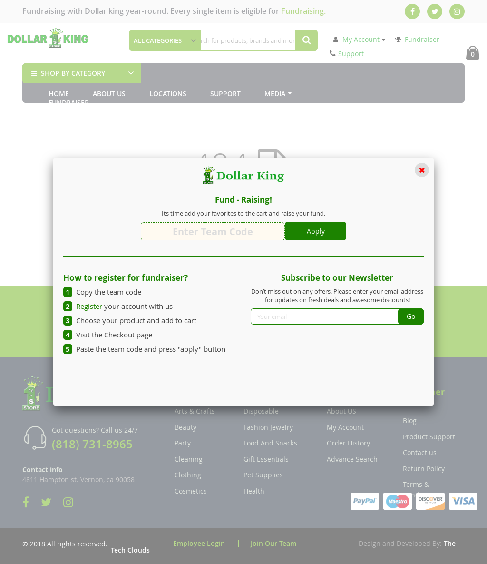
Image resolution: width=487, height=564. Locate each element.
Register (89, 306)
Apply (316, 231)
